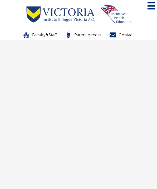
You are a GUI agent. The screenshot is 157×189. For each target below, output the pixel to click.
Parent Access (83, 35)
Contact (122, 35)
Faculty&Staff (40, 35)
